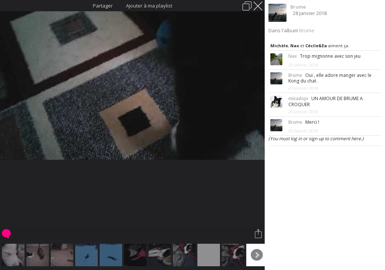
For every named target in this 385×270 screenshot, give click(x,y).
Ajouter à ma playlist (149, 5)
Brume (298, 6)
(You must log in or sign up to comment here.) (316, 138)
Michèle (279, 45)
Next (257, 255)
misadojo (298, 98)
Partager (103, 5)
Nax (294, 45)
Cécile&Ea (316, 45)
